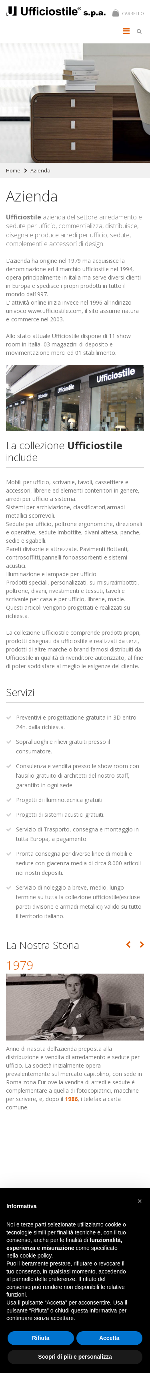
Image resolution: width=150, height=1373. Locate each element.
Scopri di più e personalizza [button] (75, 1356)
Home (13, 170)
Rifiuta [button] (41, 1338)
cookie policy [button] (35, 1255)
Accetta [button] (109, 1338)
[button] (139, 1201)
